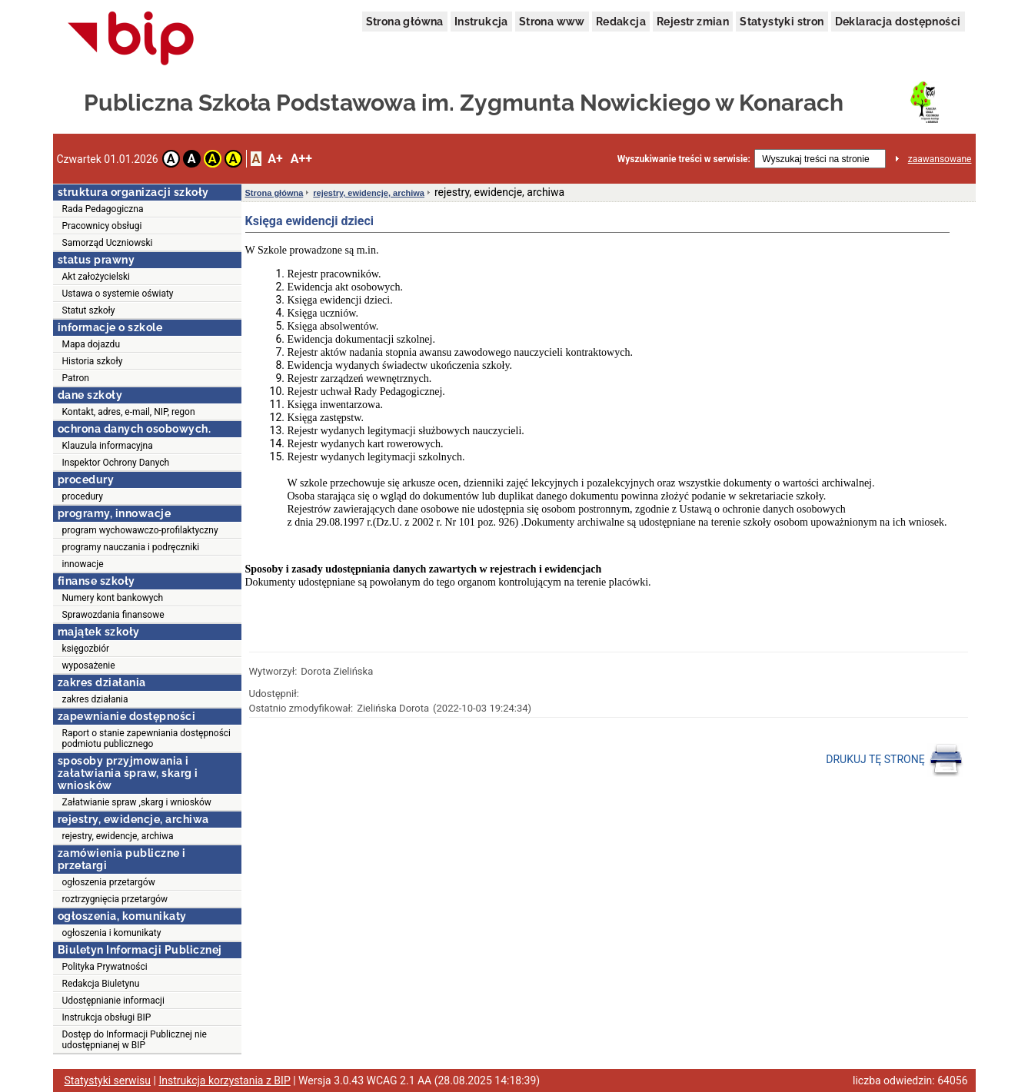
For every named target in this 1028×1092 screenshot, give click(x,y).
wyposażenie (88, 665)
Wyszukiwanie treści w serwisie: (683, 159)
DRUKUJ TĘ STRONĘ (894, 760)
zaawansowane (940, 159)
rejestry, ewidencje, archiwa (118, 836)
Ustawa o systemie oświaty (118, 293)
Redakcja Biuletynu (101, 983)
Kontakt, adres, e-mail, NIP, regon (128, 412)
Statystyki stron (781, 21)
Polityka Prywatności (105, 966)
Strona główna (405, 21)
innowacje (83, 564)
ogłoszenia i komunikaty (111, 933)
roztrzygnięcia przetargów (115, 899)
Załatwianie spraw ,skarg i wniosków (136, 802)
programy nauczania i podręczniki (131, 547)
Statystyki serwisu (108, 1080)
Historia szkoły (92, 361)
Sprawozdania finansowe (113, 614)
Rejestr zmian (693, 21)
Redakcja (621, 21)
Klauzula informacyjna (107, 445)
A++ (301, 158)
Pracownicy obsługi (102, 226)
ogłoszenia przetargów (108, 882)
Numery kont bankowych (113, 597)
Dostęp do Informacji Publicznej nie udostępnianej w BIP (134, 1040)
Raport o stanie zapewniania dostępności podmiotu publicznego (146, 738)
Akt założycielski (96, 276)
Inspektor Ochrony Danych (116, 462)
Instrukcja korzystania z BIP (224, 1080)
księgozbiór (86, 648)
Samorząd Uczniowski (107, 242)
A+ (275, 158)
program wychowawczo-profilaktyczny (140, 530)
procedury (82, 496)
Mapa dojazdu (91, 344)
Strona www (552, 21)
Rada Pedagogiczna (103, 209)
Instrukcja (481, 21)
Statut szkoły (88, 310)
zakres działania (95, 699)
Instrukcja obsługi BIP (106, 1017)
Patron (75, 378)
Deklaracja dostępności (898, 21)
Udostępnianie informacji (113, 1000)
